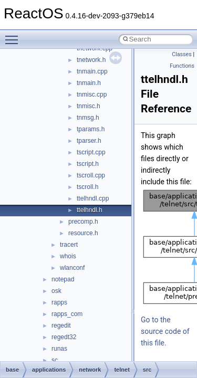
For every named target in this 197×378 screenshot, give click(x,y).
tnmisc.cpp (92, 94)
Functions (182, 65)
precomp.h (83, 221)
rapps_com (66, 314)
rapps (59, 302)
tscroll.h (87, 187)
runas (59, 348)
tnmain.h (89, 83)
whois (68, 256)
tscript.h (88, 163)
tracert (69, 244)
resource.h (83, 233)
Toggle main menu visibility (14, 35)
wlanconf (72, 267)
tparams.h (91, 129)
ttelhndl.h (89, 210)
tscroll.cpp (91, 175)
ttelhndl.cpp (93, 198)
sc (54, 360)
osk (56, 291)
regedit (61, 325)
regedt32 (63, 337)
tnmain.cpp (92, 71)
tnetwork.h (91, 60)
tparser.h (89, 140)
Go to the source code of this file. (165, 331)
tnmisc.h (88, 106)
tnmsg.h (88, 117)
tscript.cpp (91, 152)
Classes (181, 54)
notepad (62, 279)
